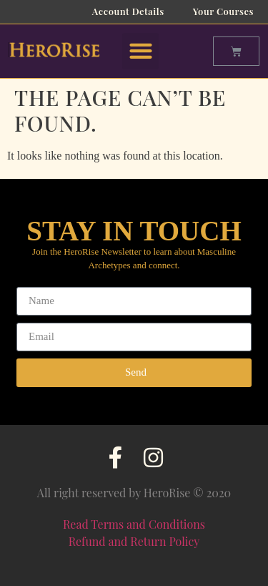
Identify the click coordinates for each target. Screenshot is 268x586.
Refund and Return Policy (134, 541)
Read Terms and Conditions (134, 524)
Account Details (128, 11)
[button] (140, 51)
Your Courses (223, 11)
